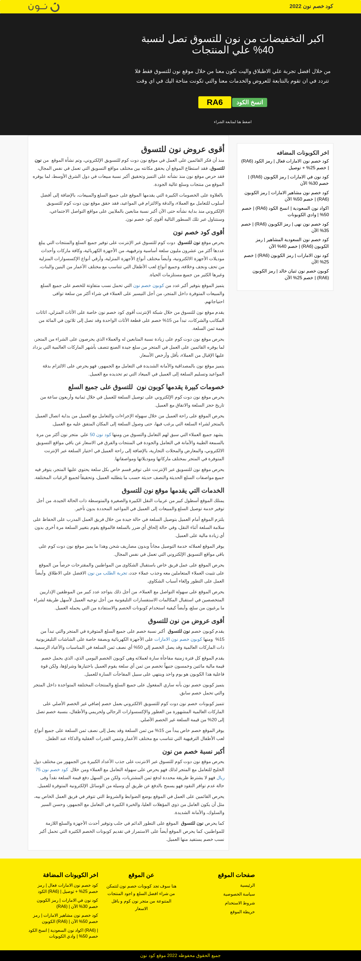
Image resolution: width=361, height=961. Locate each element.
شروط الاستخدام (240, 903)
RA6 (215, 102)
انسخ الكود (249, 102)
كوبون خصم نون (148, 285)
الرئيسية (247, 885)
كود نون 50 (100, 434)
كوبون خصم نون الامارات (178, 639)
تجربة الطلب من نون (107, 573)
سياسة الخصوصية (239, 894)
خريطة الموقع (242, 912)
